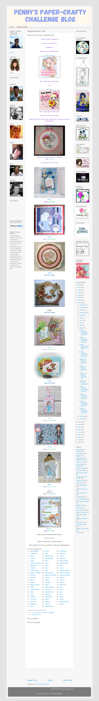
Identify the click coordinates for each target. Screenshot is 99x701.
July (81, 317)
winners (78, 532)
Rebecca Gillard (35, 573)
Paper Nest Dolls (81, 510)
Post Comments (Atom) (42, 684)
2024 (79, 287)
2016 (79, 424)
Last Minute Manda (81, 489)
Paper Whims (64, 561)
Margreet (33, 604)
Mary (49, 484)
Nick (46, 553)
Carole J (62, 580)
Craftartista (63, 551)
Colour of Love (80, 462)
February (82, 416)
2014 (79, 429)
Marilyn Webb (64, 563)
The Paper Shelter (81, 524)
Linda (49, 447)
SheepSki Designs (81, 514)
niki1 (46, 561)
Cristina (32, 568)
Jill (50, 418)
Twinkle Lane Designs (82, 528)
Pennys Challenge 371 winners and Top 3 (83, 340)
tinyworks (63, 558)
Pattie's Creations (81, 512)
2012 (79, 434)
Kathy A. (47, 577)
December (83, 305)
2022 (79, 292)
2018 (79, 302)
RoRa (32, 561)
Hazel (49, 237)
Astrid (47, 599)
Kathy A (32, 596)
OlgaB (32, 582)
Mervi (32, 580)
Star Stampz (49, 89)
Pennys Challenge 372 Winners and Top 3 (83, 332)
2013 (79, 432)
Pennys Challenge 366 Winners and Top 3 (83, 403)
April (81, 325)
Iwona (47, 551)
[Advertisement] (50, 673)
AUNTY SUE (34, 570)
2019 (79, 300)
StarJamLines (80, 522)
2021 (79, 295)
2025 (79, 285)
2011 (79, 437)
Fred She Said (80, 480)
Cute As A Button (81, 468)
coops (61, 556)
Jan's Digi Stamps (81, 485)
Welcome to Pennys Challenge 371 (83, 376)
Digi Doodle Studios (82, 473)
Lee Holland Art (80, 497)
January (82, 418)
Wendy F (48, 594)
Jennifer (49, 381)
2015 (79, 427)
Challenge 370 (36, 614)
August (82, 315)
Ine (49, 347)
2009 (79, 442)
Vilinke (62, 599)
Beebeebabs (34, 551)
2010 (79, 440)
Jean (53, 124)
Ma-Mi (62, 604)
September (83, 312)
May (81, 323)
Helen (50, 273)
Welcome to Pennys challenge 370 (84, 382)
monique (33, 577)
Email (11, 52)
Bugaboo (78, 455)
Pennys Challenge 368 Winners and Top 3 (83, 389)
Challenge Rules (22, 27)
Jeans (44, 157)
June (81, 320)
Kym (46, 568)
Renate (47, 604)
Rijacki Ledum (34, 584)
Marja (61, 596)
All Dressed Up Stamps (80, 450)
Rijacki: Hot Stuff (50, 575)
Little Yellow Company (82, 501)
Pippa (32, 556)
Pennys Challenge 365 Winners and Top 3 (83, 411)
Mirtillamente (80, 505)
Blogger (60, 693)
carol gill (47, 582)
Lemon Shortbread (49, 55)
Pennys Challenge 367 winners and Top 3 (83, 396)
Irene (61, 589)
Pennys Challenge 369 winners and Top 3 (83, 354)
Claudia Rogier (64, 570)
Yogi (31, 594)
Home (12, 27)
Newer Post (32, 680)
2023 (79, 290)
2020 (79, 297)
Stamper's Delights (81, 518)
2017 (79, 422)
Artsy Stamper (80, 453)
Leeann (32, 558)
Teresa (62, 577)
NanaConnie (49, 556)
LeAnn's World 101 (81, 493)
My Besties (79, 507)
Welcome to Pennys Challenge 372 (83, 369)
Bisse (46, 584)
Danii (32, 592)
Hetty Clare (79, 483)
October (82, 310)
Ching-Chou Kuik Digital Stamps (81, 458)
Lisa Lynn (63, 553)
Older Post (67, 680)
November (83, 307)
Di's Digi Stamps (81, 470)
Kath (61, 565)
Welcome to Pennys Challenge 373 (83, 361)
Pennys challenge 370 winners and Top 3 (84, 347)
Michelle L (49, 529)
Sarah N (33, 575)
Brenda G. (33, 565)
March (82, 328)
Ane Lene (48, 589)
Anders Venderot (35, 563)
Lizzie (61, 568)
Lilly (31, 606)
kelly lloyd (63, 584)
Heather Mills (49, 573)
